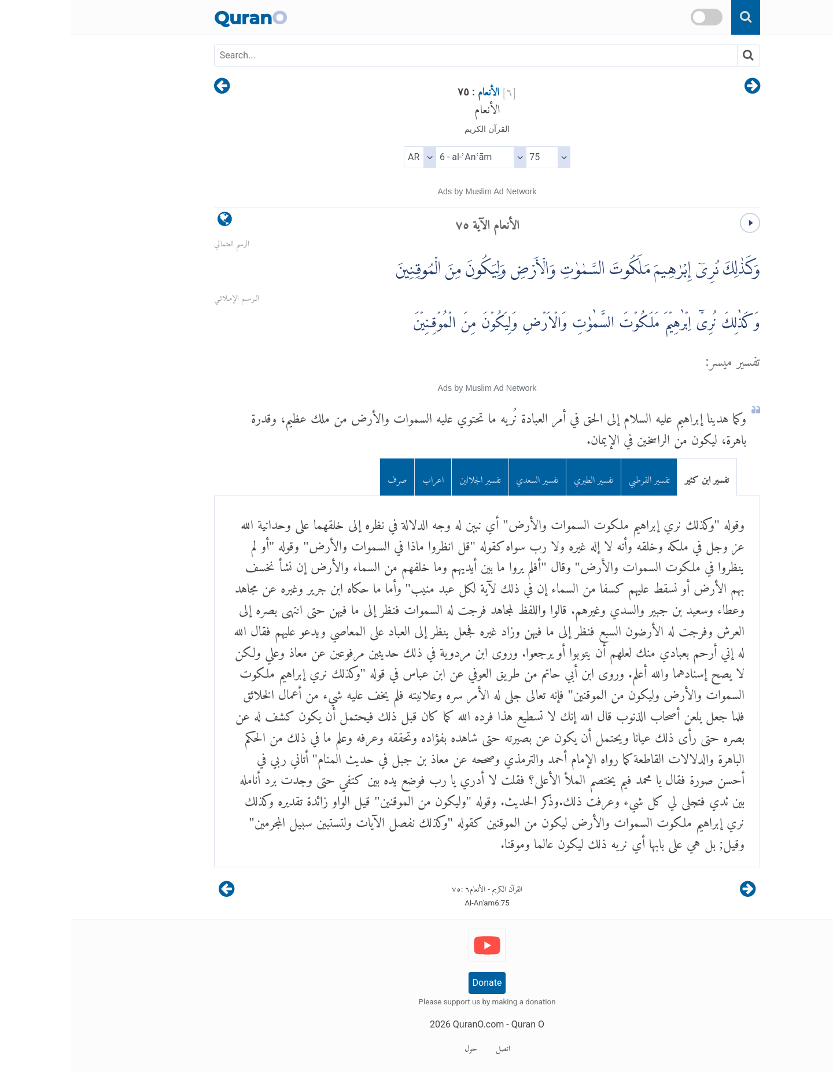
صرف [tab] (327, 477)
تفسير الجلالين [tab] (409, 477)
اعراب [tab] (362, 477)
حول (400, 1046)
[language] (154, 222)
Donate (417, 982)
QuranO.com (407, 1024)
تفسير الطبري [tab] (523, 477)
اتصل (432, 1046)
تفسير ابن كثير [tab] (636, 477)
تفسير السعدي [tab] (466, 477)
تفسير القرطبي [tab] (578, 477)
